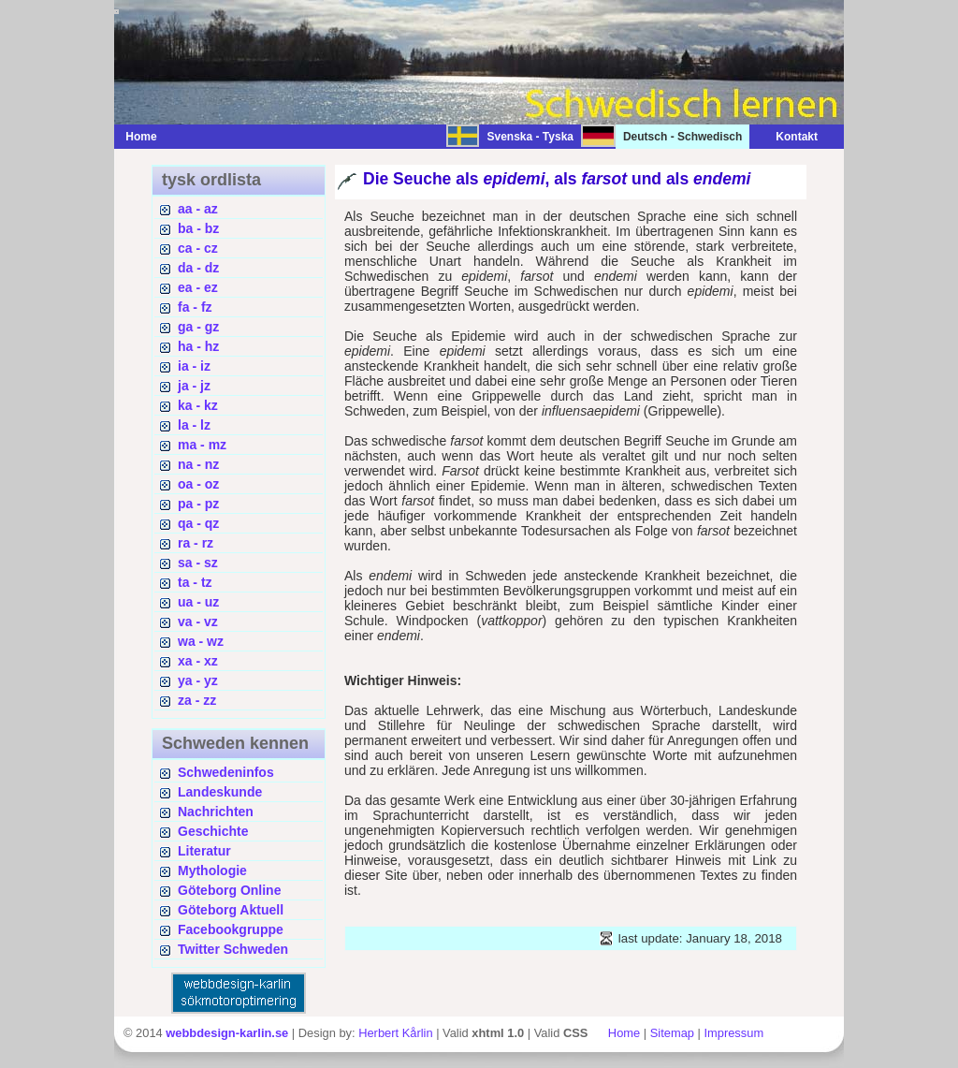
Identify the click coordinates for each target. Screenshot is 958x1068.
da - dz (198, 267)
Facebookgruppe (230, 929)
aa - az (198, 208)
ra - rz (195, 542)
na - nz (198, 464)
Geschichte (213, 831)
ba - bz (198, 228)
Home (140, 136)
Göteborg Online (229, 890)
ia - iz (194, 365)
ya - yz (198, 680)
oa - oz (198, 483)
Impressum (733, 1033)
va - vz (198, 621)
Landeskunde (220, 791)
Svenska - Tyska (529, 136)
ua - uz (198, 601)
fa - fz (195, 307)
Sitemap (672, 1033)
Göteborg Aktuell (230, 909)
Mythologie (212, 870)
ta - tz (195, 582)
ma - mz (202, 444)
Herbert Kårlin (395, 1033)
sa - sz (198, 562)
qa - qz (198, 523)
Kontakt (787, 136)
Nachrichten (216, 811)
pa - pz (198, 503)
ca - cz (198, 248)
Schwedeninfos (226, 772)
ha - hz (198, 346)
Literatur (204, 850)
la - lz (194, 424)
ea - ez (198, 287)
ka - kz (198, 405)
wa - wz (201, 641)
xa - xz (198, 660)
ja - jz (194, 385)
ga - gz (198, 326)
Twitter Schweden (233, 949)
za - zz (197, 700)
